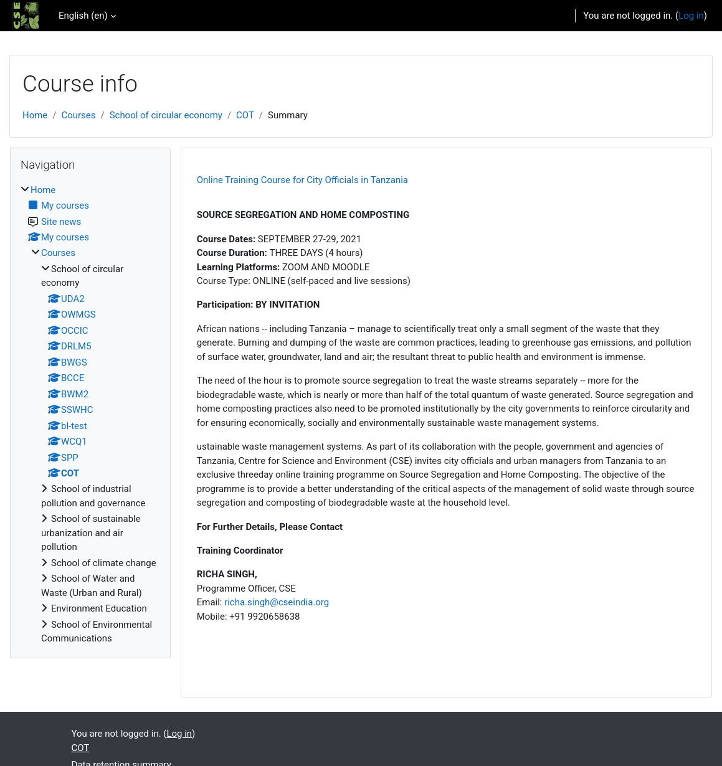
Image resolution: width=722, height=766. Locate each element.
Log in (691, 15)
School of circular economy (166, 115)
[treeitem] (90, 414)
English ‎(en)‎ (83, 15)
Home (34, 115)
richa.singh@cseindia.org (276, 602)
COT (245, 115)
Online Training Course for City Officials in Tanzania (302, 180)
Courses (78, 115)
